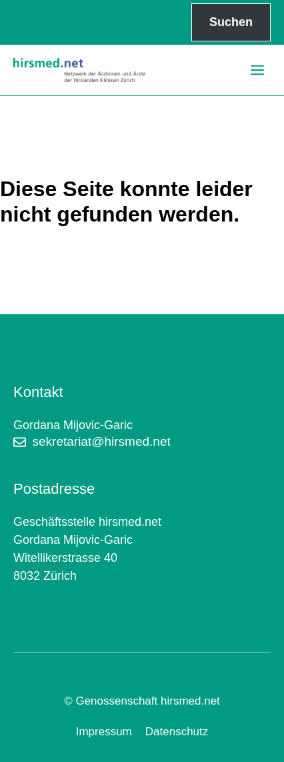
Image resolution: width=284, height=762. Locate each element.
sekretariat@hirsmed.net (102, 441)
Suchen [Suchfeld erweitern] (231, 22)
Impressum (104, 731)
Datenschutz (177, 731)
